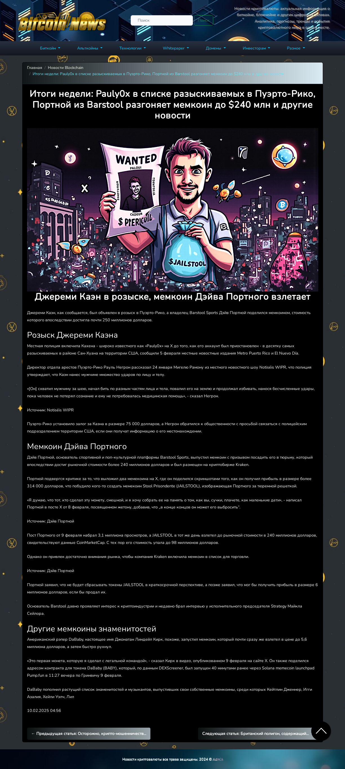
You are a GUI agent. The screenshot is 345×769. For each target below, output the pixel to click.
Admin (218, 759)
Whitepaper (174, 48)
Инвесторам (255, 48)
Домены (214, 48)
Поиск (204, 20)
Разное (294, 48)
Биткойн (48, 48)
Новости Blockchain (65, 67)
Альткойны (88, 48)
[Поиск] (162, 20)
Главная (34, 67)
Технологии (131, 48)
